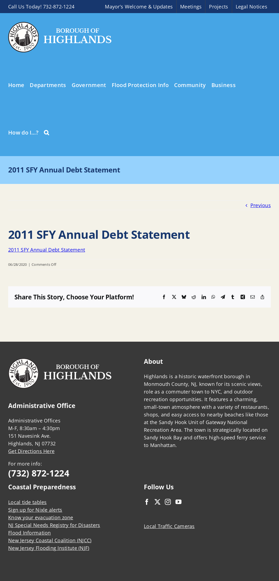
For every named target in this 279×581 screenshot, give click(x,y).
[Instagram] (168, 502)
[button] (46, 132)
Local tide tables (27, 502)
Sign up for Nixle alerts (35, 509)
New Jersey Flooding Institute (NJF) (48, 548)
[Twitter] (157, 502)
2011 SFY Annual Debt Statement (46, 249)
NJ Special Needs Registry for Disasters (54, 525)
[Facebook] (147, 502)
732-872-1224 (58, 6)
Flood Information (29, 532)
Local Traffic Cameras (169, 526)
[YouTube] (178, 502)
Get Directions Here (31, 451)
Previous (260, 205)
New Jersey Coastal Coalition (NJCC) (49, 540)
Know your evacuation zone (40, 517)
